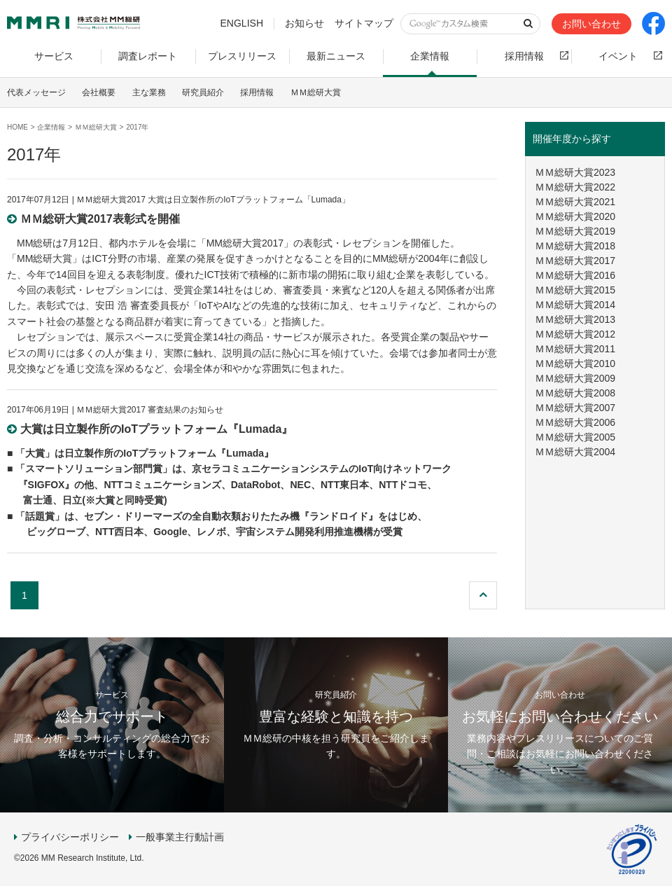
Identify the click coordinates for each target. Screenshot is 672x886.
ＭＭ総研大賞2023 (575, 172)
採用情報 (257, 92)
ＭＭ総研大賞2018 (575, 245)
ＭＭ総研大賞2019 (575, 231)
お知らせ (304, 23)
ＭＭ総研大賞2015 (575, 290)
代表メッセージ (36, 92)
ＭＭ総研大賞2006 (575, 422)
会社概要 (98, 92)
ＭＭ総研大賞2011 (575, 348)
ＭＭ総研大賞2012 (575, 334)
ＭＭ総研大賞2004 (575, 451)
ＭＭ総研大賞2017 (575, 260)
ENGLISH (241, 23)
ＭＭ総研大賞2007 (575, 407)
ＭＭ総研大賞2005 (575, 437)
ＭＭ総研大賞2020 (575, 216)
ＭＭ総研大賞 (315, 92)
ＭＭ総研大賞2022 (575, 187)
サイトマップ (364, 23)
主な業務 (149, 92)
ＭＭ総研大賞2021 (575, 201)
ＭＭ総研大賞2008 (575, 393)
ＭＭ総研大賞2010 (575, 363)
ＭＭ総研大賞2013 (575, 319)
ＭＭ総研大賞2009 (575, 378)
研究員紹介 (203, 92)
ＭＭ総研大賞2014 (575, 304)
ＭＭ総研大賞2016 (575, 275)
